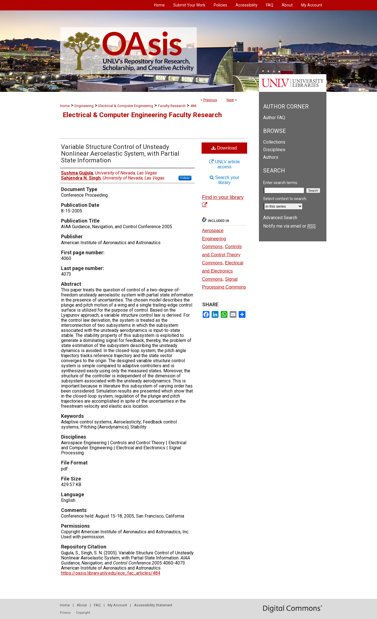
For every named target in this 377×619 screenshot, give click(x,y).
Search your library (225, 180)
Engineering (84, 106)
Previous (210, 100)
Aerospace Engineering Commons (214, 238)
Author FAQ (274, 117)
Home (65, 106)
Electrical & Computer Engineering (125, 106)
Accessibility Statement (153, 605)
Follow (184, 178)
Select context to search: (285, 198)
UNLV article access (224, 164)
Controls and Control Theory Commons (222, 254)
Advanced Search (280, 217)
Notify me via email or (289, 226)
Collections (274, 142)
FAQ (97, 605)
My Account (117, 605)
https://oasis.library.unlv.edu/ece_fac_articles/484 (110, 573)
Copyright (83, 613)
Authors (270, 157)
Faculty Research (172, 106)
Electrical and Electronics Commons (222, 271)
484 (193, 106)
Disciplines (274, 149)
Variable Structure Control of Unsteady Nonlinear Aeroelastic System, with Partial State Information (120, 153)
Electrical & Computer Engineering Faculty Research (142, 115)
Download (224, 148)
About (82, 605)
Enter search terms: (280, 182)
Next (230, 100)
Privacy (65, 613)
